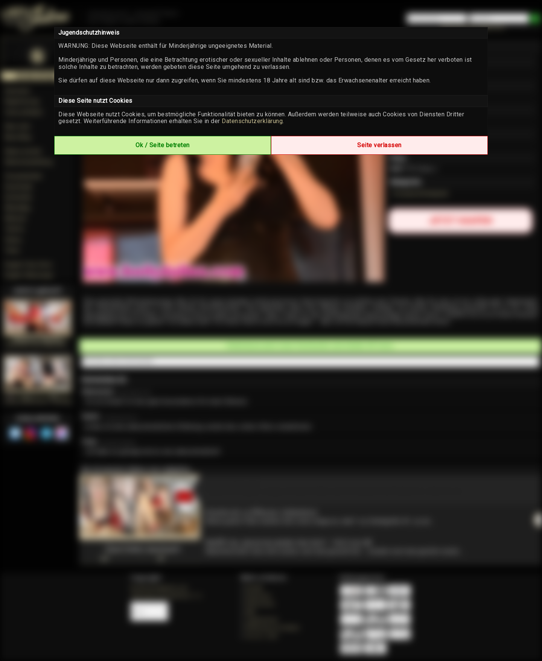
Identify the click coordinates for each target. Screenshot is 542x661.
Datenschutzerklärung (252, 121)
